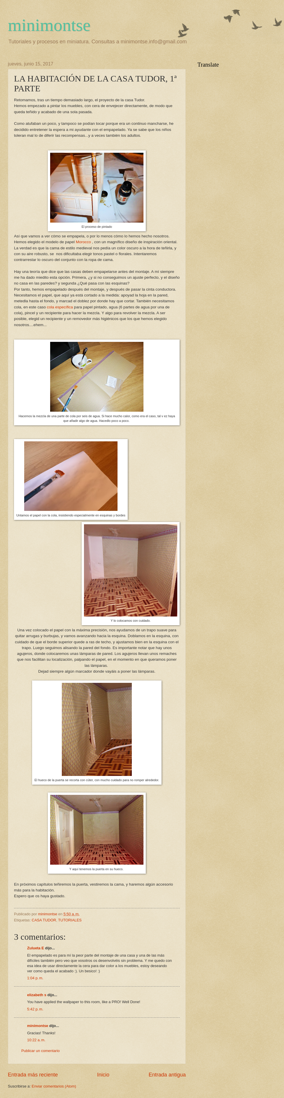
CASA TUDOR (44, 920)
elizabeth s (36, 995)
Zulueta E (35, 948)
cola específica (60, 307)
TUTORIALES (70, 920)
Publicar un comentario (40, 1051)
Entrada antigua (167, 1075)
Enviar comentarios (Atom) (54, 1086)
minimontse (49, 25)
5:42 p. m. (35, 1009)
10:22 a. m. (36, 1040)
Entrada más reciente (33, 1075)
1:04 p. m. (35, 978)
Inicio (103, 1075)
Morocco (83, 242)
